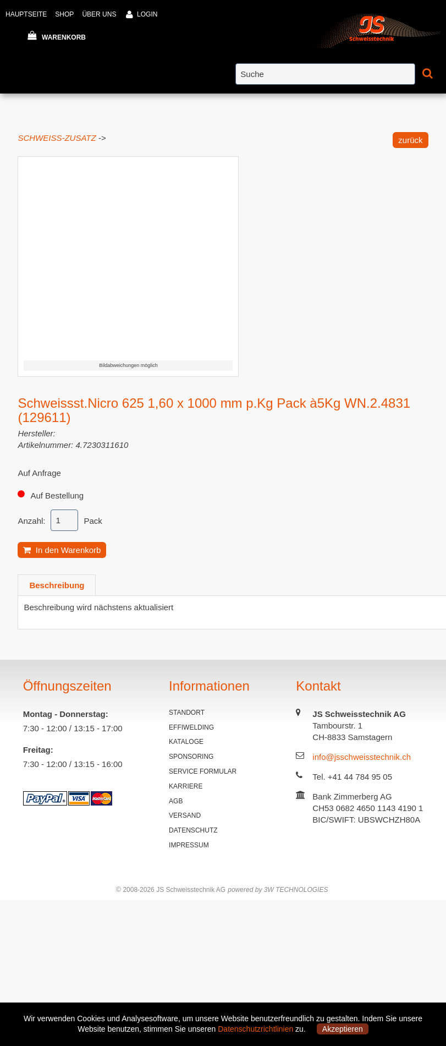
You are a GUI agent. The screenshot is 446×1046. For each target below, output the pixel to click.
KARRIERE (185, 786)
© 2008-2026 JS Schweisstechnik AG (170, 890)
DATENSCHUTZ (193, 830)
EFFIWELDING (191, 727)
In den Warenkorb (62, 550)
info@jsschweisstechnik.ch (361, 757)
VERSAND (185, 815)
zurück (410, 140)
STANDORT (187, 712)
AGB (176, 801)
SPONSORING (191, 756)
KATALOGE (186, 742)
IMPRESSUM (189, 845)
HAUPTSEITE (26, 14)
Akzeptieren (342, 1029)
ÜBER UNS (99, 14)
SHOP (64, 14)
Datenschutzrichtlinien (255, 1029)
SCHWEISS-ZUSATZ (57, 138)
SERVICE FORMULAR (202, 771)
